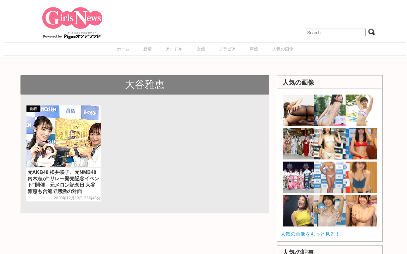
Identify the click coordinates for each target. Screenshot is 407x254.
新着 (147, 49)
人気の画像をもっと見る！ (310, 234)
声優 (254, 49)
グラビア (227, 49)
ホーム (123, 49)
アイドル (174, 49)
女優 (201, 49)
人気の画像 (282, 49)
